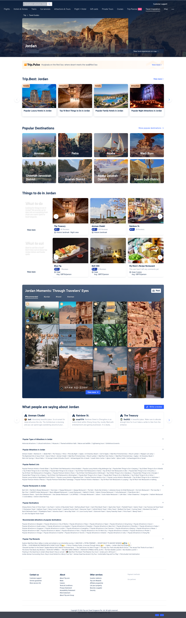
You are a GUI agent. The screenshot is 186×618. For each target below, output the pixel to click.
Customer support (36, 578)
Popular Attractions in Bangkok (32, 524)
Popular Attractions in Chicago (32, 533)
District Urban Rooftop (41, 497)
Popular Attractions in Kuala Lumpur (34, 526)
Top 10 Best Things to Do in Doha (142, 475)
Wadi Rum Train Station (106, 456)
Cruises (120, 9)
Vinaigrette (144, 494)
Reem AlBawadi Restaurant (58, 492)
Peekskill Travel (127, 507)
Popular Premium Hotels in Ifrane (64, 473)
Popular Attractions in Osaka (149, 526)
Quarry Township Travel (114, 511)
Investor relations (95, 578)
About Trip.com (65, 578)
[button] (149, 4)
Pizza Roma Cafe (133, 492)
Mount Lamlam (134, 454)
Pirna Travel (127, 511)
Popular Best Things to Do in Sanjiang (125, 468)
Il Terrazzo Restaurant (87, 494)
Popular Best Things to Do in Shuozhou (142, 471)
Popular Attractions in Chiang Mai (138, 533)
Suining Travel (136, 509)
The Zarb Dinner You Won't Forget (87, 547)
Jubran (98, 494)
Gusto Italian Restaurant (110, 494)
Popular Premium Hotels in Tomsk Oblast (35, 468)
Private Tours (107, 9)
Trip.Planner (132, 9)
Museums (55, 443)
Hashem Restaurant (156, 494)
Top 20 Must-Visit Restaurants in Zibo (115, 471)
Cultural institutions (44, 443)
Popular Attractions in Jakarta (50, 530)
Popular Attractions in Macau (146, 528)
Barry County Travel (54, 509)
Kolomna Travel (58, 511)
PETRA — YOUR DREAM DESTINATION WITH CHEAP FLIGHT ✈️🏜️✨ (43, 545)
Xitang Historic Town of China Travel (33, 507)
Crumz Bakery (27, 497)
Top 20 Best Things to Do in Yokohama (145, 477)
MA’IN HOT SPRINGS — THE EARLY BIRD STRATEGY (63, 550)
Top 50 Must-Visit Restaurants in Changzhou (36, 473)
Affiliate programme (96, 583)
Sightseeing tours (98, 443)
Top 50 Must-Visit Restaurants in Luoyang (114, 479)
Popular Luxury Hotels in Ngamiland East (70, 477)
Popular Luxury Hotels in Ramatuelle (119, 477)
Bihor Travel (112, 509)
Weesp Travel (137, 511)
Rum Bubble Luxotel (129, 550)
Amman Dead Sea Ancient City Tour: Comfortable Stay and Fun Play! (96, 554)
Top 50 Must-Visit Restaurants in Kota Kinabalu (65, 468)
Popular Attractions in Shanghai (82, 526)
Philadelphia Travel (45, 511)
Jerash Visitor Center (98, 458)
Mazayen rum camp (147, 454)
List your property (96, 585)
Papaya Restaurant (65, 490)
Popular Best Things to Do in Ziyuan (62, 471)
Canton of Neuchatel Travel (64, 507)
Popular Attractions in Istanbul (118, 530)
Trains (34, 9)
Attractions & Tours (62, 9)
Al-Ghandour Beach (91, 454)
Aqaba (81, 454)
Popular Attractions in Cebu (117, 533)
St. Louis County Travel (84, 511)
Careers (62, 583)
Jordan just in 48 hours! (107, 552)
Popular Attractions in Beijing (125, 528)
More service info (35, 583)
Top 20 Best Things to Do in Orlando (151, 468)
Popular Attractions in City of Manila (56, 524)
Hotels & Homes (21, 9)
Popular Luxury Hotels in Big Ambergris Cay (97, 468)
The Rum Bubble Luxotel (113, 550)
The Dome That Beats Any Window (33, 550)
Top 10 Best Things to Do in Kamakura (119, 473)
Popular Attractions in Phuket (139, 530)
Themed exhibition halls (68, 443)
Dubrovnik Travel (99, 511)
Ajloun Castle (110, 458)
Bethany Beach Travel (82, 507)
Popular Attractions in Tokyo (79, 524)
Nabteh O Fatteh (88, 492)
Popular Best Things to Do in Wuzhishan (117, 475)
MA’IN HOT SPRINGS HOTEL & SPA (92, 550)
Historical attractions (29, 443)
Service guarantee (36, 581)
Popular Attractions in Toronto (75, 533)
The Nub (90, 490)
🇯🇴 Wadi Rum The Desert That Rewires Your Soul (82, 552)
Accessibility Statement (67, 590)
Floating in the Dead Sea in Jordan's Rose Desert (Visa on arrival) (43, 552)
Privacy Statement (66, 588)
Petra (64, 454)
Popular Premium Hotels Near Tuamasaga (60, 479)
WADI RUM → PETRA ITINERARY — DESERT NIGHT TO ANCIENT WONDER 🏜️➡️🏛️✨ (102, 543)
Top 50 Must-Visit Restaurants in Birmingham (62, 475)
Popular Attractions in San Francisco (102, 528)
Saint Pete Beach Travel (99, 507)
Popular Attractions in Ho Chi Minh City (94, 530)
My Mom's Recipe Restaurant (39, 490)
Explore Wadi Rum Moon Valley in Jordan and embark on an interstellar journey (48, 543)
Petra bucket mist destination (130, 554)
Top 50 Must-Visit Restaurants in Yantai (88, 471)
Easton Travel (138, 507)
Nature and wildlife (84, 443)
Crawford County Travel (70, 509)
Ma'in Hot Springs (28, 458)
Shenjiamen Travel (29, 509)
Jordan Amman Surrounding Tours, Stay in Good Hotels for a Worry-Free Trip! (47, 554)
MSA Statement (65, 593)
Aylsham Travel (42, 509)
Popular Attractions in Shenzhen (127, 526)
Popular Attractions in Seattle (53, 533)
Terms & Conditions (66, 585)
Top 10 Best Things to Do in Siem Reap (35, 471)
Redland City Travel (124, 509)
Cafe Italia (123, 494)
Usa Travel (50, 507)
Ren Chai (25, 492)
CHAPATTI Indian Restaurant (39, 492)
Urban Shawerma (133, 494)
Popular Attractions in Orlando (96, 533)
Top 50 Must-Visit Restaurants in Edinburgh (90, 473)
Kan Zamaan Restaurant (60, 494)
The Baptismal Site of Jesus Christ (33, 456)
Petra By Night (73, 454)
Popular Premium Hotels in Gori (95, 477)
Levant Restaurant (75, 492)
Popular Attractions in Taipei (99, 524)
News (61, 581)
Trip (24, 15)
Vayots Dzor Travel (114, 507)
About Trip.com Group (67, 595)
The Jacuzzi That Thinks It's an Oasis (141, 547)
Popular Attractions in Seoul (143, 524)
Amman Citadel (27, 454)
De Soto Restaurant (142, 490)
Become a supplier (96, 588)
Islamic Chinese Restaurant (105, 492)
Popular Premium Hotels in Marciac (33, 479)
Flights (7, 9)
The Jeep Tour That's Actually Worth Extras (114, 547)
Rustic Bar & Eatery (101, 490)
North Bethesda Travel (29, 511)
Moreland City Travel (149, 509)
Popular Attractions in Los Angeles (59, 526)
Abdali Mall (47, 454)
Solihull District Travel (99, 509)
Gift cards (94, 9)
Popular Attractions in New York (104, 526)
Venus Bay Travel (69, 511)
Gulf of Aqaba (104, 454)
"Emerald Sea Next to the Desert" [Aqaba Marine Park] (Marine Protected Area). (48, 547)
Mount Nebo (40, 458)
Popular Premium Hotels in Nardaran (87, 479)
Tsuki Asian (54, 490)
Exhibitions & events (112, 443)
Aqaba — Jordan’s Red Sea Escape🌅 (118, 545)
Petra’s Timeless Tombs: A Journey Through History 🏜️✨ (85, 545)
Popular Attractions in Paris (71, 530)
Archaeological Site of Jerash (80, 458)
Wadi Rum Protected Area (118, 454)
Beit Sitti (25, 490)
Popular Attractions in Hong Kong (121, 524)
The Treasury (57, 454)
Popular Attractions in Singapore (32, 528)
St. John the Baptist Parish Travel (33, 514)
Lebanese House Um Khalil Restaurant (121, 490)
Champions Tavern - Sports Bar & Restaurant (36, 494)
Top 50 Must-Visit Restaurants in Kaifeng (143, 479)
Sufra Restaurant (120, 492)
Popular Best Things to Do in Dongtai (145, 473)
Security (92, 590)
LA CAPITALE (74, 494)
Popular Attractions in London (55, 528)
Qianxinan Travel (85, 509)
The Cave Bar (155, 490)
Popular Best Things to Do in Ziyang (34, 475)
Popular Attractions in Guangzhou (78, 528)
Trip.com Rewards (95, 581)
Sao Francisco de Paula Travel (153, 507)
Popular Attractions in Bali (30, 530)
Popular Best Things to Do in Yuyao (90, 475)
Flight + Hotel (80, 9)
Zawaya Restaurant (80, 490)
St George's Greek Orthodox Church (57, 458)
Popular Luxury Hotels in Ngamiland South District (38, 477)
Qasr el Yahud (50, 456)
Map (166, 9)
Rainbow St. (38, 454)
